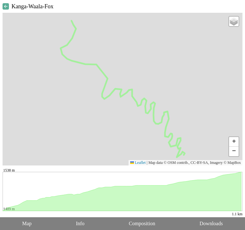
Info (80, 223)
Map (27, 223)
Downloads (211, 223)
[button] (234, 21)
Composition (142, 223)
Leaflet (138, 162)
